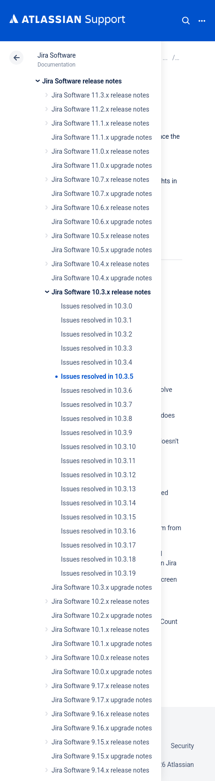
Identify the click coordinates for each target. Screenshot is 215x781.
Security (182, 746)
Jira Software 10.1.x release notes (100, 629)
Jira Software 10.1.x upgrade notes (102, 643)
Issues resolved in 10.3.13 (98, 489)
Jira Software (56, 55)
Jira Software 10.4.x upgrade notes (102, 278)
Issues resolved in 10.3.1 (96, 320)
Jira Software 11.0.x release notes (100, 151)
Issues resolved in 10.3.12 (98, 475)
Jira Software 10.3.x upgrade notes (102, 587)
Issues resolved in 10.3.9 (96, 432)
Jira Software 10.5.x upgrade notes (102, 250)
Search (185, 20)
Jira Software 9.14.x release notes (100, 770)
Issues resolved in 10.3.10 (98, 447)
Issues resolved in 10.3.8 (96, 418)
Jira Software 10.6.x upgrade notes (102, 221)
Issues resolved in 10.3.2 (96, 334)
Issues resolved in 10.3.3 (96, 348)
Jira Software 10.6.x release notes (100, 207)
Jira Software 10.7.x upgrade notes (102, 193)
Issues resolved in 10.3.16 (98, 531)
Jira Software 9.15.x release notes (100, 742)
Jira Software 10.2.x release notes (100, 601)
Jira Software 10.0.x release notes (100, 657)
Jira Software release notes (82, 81)
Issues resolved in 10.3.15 (98, 517)
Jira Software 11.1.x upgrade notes (102, 137)
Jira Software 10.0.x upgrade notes (102, 672)
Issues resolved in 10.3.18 (98, 559)
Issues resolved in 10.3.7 (96, 404)
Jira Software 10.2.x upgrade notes (102, 615)
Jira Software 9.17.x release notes (100, 686)
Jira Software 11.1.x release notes (100, 123)
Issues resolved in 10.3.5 (97, 376)
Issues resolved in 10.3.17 (98, 545)
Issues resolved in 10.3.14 (98, 503)
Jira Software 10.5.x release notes (100, 236)
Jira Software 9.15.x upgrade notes (102, 756)
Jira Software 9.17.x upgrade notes (102, 700)
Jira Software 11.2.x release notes (100, 109)
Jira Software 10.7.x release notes (100, 179)
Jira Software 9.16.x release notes (100, 714)
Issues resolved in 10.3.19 (98, 573)
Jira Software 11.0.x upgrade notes (102, 165)
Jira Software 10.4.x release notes (100, 264)
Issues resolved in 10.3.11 (98, 461)
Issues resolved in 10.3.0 (96, 306)
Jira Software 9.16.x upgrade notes (102, 728)
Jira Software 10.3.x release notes (101, 292)
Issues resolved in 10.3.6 (96, 390)
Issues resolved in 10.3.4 (96, 362)
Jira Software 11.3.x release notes (100, 95)
